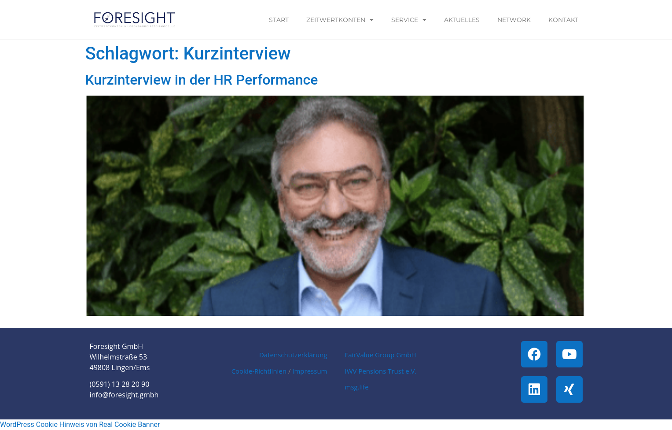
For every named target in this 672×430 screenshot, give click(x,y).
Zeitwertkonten (340, 19)
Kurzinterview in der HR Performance (201, 79)
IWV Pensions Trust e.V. (381, 371)
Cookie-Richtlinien (258, 371)
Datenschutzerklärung (293, 354)
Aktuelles (462, 20)
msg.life (357, 386)
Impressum (309, 371)
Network (514, 20)
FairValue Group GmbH (380, 354)
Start (279, 20)
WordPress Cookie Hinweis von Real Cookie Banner (80, 424)
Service (408, 19)
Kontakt (563, 20)
